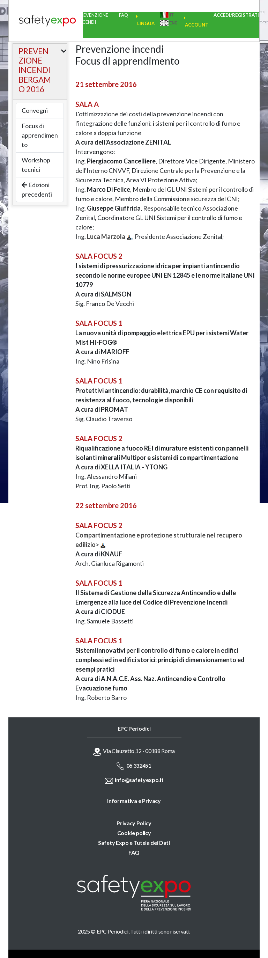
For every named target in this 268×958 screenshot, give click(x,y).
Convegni (35, 110)
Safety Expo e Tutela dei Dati (134, 842)
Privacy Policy (134, 823)
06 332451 (138, 765)
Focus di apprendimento (40, 135)
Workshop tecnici (36, 164)
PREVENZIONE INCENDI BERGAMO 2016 (34, 70)
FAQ (123, 15)
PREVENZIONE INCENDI (93, 18)
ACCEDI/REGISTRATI (236, 15)
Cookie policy (134, 832)
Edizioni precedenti (37, 189)
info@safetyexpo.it (139, 779)
